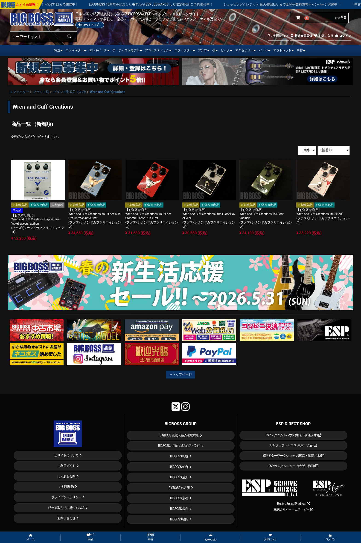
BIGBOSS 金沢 (179, 477)
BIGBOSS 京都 (179, 498)
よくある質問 (66, 476)
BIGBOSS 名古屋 (179, 488)
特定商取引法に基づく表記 (66, 508)
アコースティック (157, 50)
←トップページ (180, 374)
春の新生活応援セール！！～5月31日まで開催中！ (66, 4)
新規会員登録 (301, 36)
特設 (57, 50)
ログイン (343, 36)
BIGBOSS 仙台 (179, 467)
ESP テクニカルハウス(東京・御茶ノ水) (293, 435)
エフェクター (183, 50)
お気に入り (323, 36)
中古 (300, 50)
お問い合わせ (66, 518)
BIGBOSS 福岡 (179, 519)
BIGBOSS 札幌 (179, 456)
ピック (225, 50)
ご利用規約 (66, 486)
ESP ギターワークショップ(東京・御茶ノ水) (293, 455)
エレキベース (98, 50)
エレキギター (75, 50)
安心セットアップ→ (89, 24)
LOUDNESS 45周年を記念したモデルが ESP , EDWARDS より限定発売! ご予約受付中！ (175, 4)
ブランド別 (41, 92)
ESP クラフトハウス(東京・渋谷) (293, 445)
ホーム (31, 537)
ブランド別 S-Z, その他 (69, 92)
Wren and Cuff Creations (107, 92)
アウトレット (282, 50)
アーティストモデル (126, 50)
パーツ (263, 50)
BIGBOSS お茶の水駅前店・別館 (179, 446)
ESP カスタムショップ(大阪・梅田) (293, 466)
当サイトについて (66, 455)
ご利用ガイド (278, 36)
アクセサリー (244, 50)
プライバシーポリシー (66, 497)
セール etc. (210, 537)
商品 (90, 537)
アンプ (202, 50)
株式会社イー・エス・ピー (293, 509)
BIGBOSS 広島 (179, 509)
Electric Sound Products (293, 503)
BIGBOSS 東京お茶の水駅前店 (179, 435)
